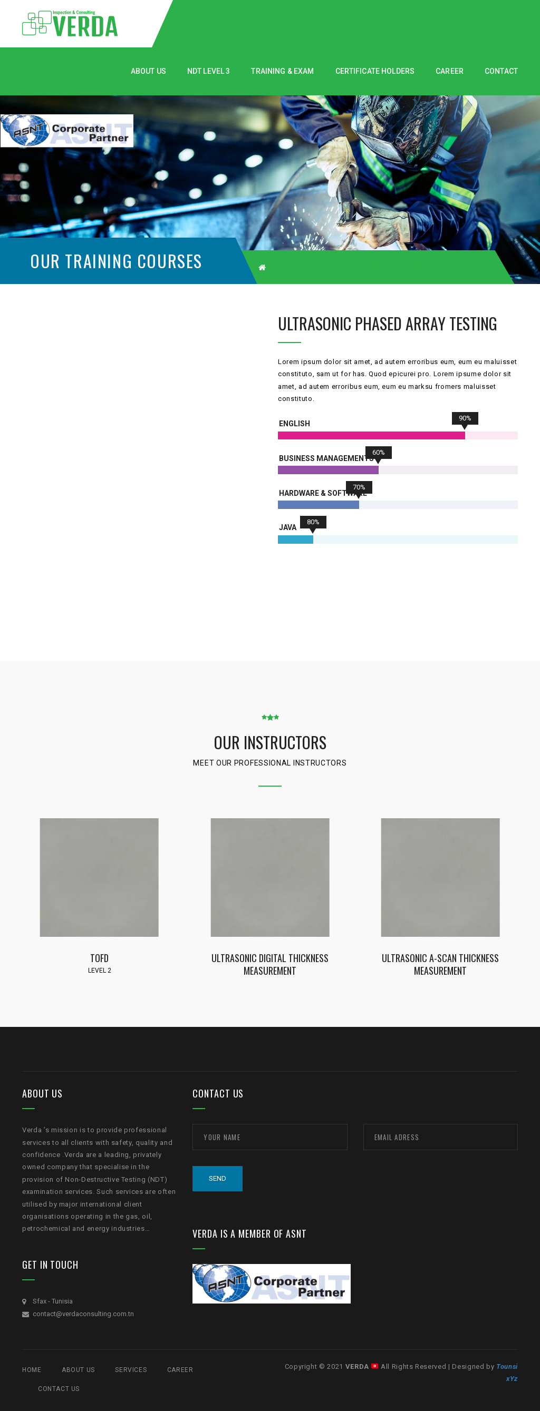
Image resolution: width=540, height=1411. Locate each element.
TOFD (99, 957)
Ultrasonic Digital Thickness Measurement (270, 964)
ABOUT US (78, 1370)
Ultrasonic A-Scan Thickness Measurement (440, 964)
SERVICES (131, 1370)
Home (31, 1370)
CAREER (180, 1370)
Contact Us (59, 1389)
